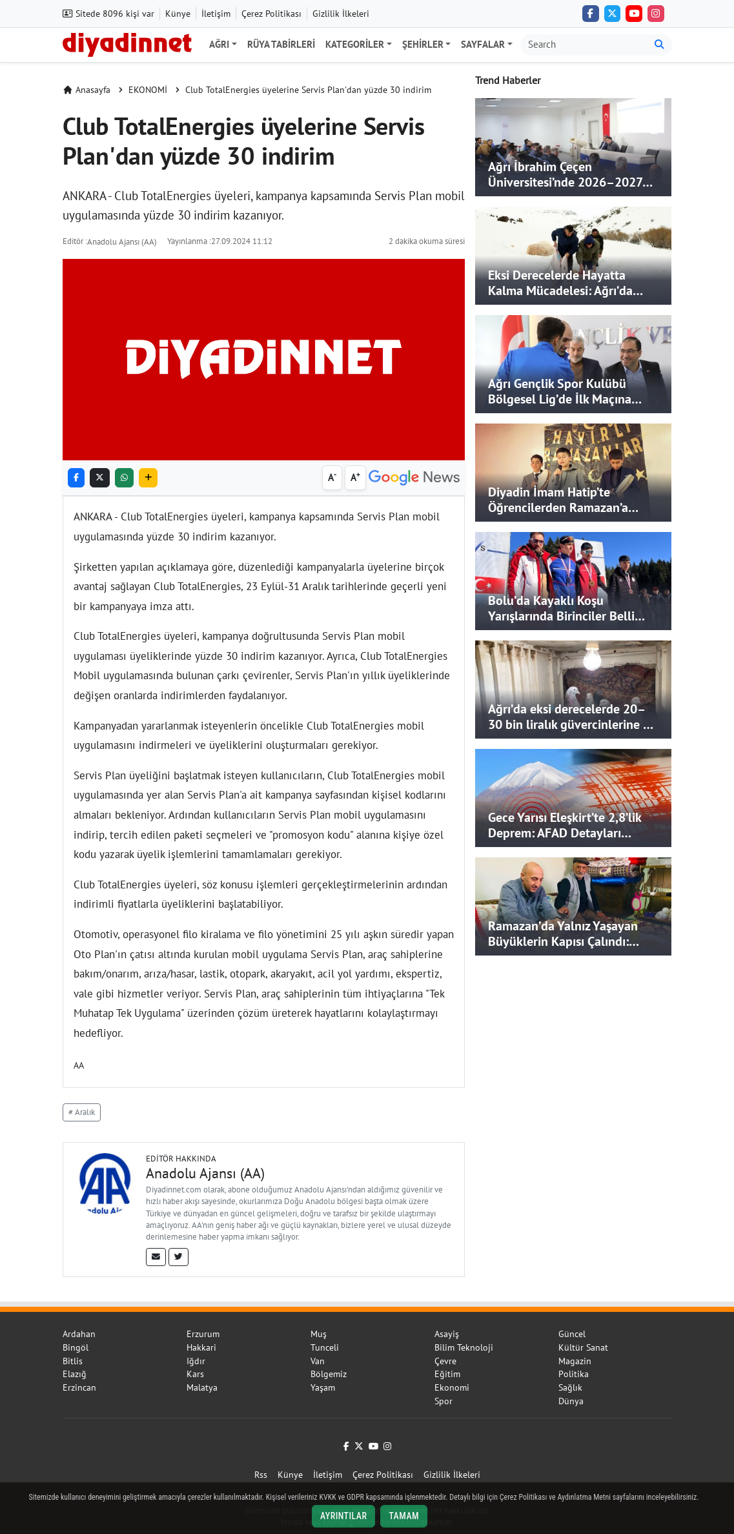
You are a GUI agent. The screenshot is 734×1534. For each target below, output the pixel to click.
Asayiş (446, 1334)
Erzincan (79, 1387)
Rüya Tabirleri (281, 44)
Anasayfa (86, 90)
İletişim (215, 13)
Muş (319, 1334)
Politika (573, 1374)
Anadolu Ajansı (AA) (122, 241)
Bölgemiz (329, 1374)
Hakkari (201, 1347)
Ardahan (79, 1334)
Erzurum (203, 1334)
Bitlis (73, 1361)
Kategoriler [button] (354, 44)
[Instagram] (655, 13)
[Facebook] (590, 13)
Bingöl (75, 1347)
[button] (148, 478)
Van (318, 1361)
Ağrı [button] (219, 44)
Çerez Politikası (271, 13)
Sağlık (570, 1387)
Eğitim (447, 1374)
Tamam (404, 1516)
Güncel (572, 1334)
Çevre (445, 1361)
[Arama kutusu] (583, 45)
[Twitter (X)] (612, 13)
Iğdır (196, 1361)
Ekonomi (451, 1387)
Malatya (202, 1387)
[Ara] (659, 45)
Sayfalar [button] (483, 44)
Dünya (571, 1401)
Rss (260, 1474)
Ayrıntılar (343, 1516)
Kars (195, 1374)
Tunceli (325, 1347)
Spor (443, 1401)
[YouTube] (634, 13)
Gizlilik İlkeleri (340, 13)
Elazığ (75, 1374)
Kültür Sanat (583, 1347)
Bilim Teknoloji (463, 1347)
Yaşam (323, 1387)
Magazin (574, 1361)
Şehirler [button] (422, 44)
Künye (177, 13)
